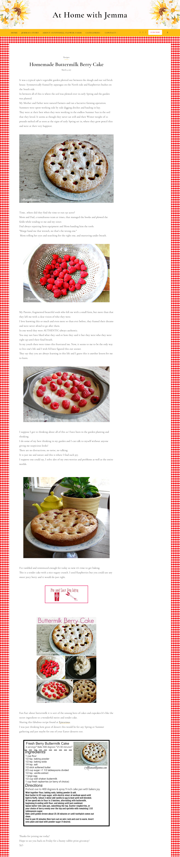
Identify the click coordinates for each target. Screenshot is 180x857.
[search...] (167, 32)
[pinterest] (145, 32)
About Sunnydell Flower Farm (62, 32)
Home (14, 32)
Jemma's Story (30, 32)
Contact (111, 32)
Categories (93, 32)
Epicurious (64, 722)
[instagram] (139, 32)
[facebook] (142, 32)
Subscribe (155, 32)
